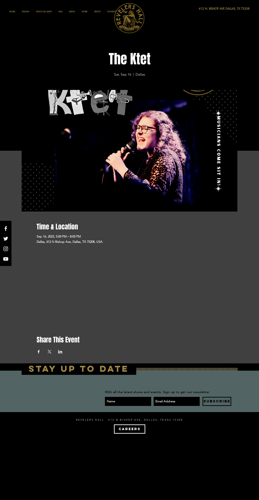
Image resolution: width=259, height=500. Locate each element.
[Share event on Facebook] (39, 351)
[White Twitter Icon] (6, 239)
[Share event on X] (49, 351)
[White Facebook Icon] (6, 228)
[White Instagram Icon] (6, 249)
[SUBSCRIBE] (217, 401)
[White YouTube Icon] (6, 259)
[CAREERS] (129, 429)
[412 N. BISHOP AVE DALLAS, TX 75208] (208, 8)
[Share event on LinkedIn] (60, 351)
